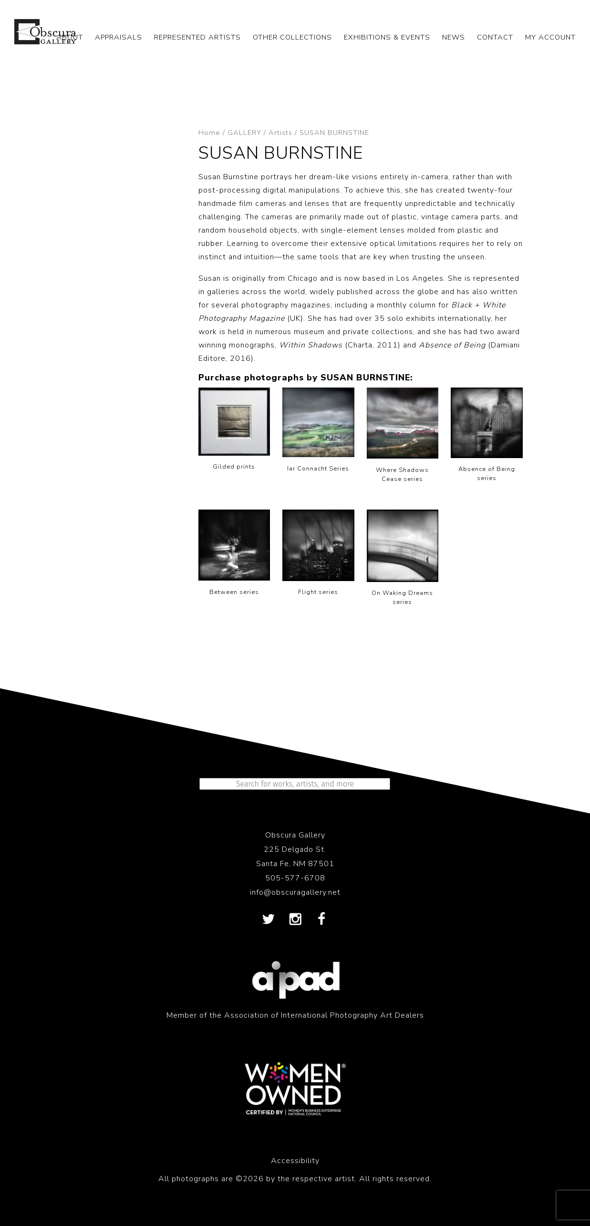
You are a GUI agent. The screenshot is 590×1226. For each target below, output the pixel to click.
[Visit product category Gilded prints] (234, 431)
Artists (280, 132)
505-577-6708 (295, 878)
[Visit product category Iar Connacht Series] (318, 432)
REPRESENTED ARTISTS (197, 37)
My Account (550, 37)
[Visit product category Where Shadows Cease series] (403, 437)
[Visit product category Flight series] (318, 555)
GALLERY (244, 132)
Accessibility (295, 1160)
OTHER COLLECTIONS (292, 37)
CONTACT (495, 37)
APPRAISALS (118, 37)
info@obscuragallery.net (295, 892)
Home (209, 132)
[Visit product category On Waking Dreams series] (403, 560)
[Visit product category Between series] (234, 555)
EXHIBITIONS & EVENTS (387, 37)
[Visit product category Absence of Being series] (487, 437)
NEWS (453, 37)
